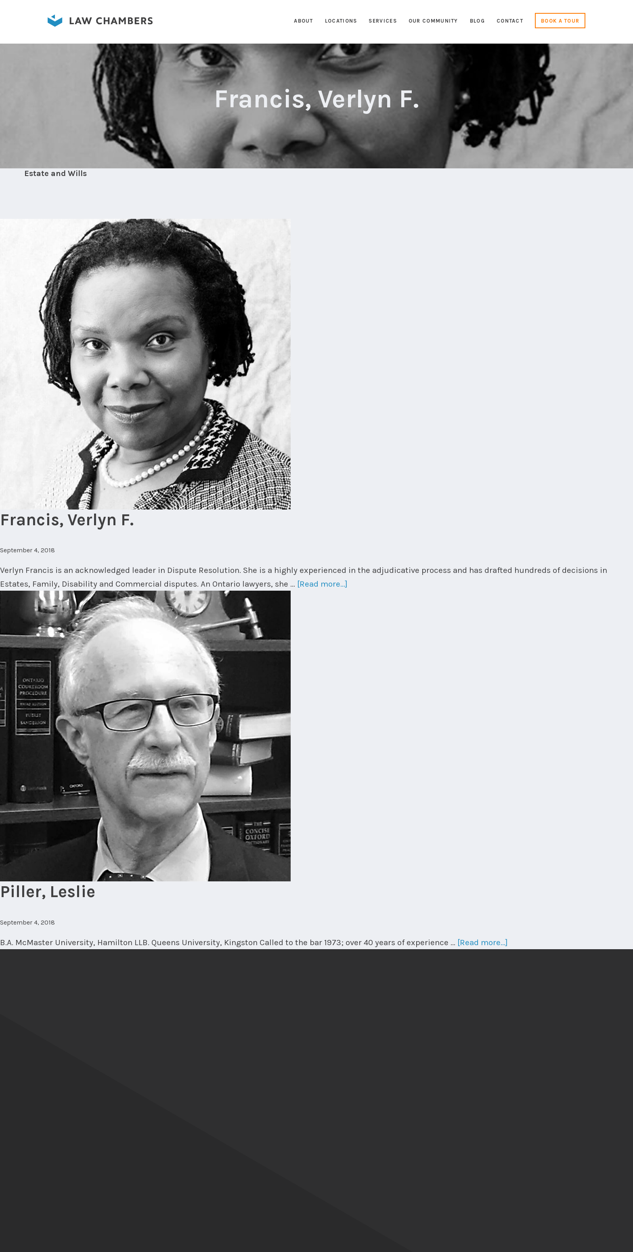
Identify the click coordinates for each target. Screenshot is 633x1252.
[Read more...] (322, 584)
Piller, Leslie (47, 891)
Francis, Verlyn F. (67, 519)
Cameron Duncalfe (588, 1239)
